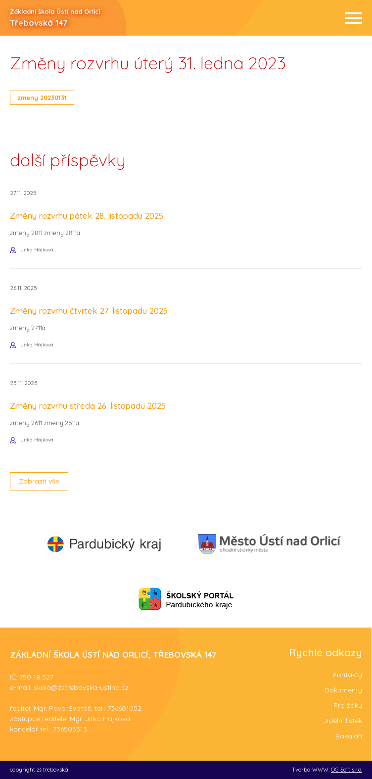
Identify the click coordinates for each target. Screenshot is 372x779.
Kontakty (347, 674)
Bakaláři (348, 735)
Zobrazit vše (39, 481)
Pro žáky (347, 705)
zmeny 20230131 (42, 97)
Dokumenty (343, 689)
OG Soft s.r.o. (346, 769)
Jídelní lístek (342, 720)
